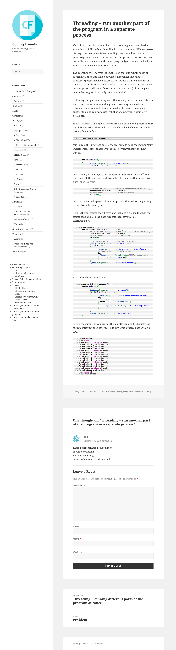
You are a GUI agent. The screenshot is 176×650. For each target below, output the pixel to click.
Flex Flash (19, 150)
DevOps (16, 106)
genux (93, 391)
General (16, 115)
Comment (79, 485)
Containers (17, 96)
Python (17, 179)
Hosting (16, 120)
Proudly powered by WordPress (88, 643)
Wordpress (17, 251)
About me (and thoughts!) (24, 91)
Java (16, 159)
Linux (15, 201)
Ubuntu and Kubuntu (25, 273)
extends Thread (115, 391)
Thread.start (135, 391)
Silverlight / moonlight (26, 145)
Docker (17, 101)
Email (77, 539)
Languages (17, 130)
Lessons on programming (26, 296)
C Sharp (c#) (20, 140)
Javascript (19, 164)
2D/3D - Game (21, 288)
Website (77, 551)
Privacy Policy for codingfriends (27, 279)
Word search (21, 299)
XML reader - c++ (23, 302)
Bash (16, 206)
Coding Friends (24, 44)
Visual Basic (19, 196)
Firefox (15, 110)
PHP (16, 169)
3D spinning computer (25, 291)
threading (146, 391)
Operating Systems (21, 229)
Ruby (16, 184)
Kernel (18, 294)
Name (77, 526)
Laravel (19, 174)
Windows (16, 234)
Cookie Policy (18, 264)
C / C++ (17, 135)
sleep (125, 391)
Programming (18, 282)
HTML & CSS (20, 154)
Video (17, 224)
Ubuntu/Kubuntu (22, 219)
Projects (16, 285)
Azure (17, 238)
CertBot (17, 125)
